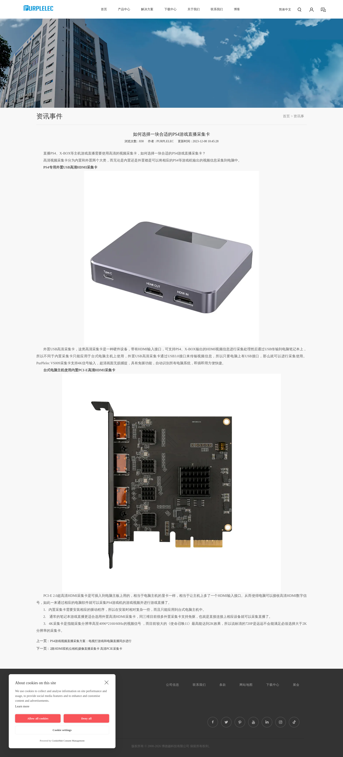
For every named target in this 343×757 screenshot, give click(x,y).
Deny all (86, 718)
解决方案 (147, 9)
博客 (237, 9)
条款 (222, 684)
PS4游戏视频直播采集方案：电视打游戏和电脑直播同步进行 (90, 641)
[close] (106, 682)
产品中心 (124, 9)
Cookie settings (62, 730)
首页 (104, 9)
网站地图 (246, 684)
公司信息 (172, 684)
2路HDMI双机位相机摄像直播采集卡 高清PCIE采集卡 (86, 648)
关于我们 (193, 9)
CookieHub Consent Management (68, 740)
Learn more (22, 706)
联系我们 (217, 9)
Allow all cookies (38, 718)
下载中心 (170, 9)
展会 (296, 684)
